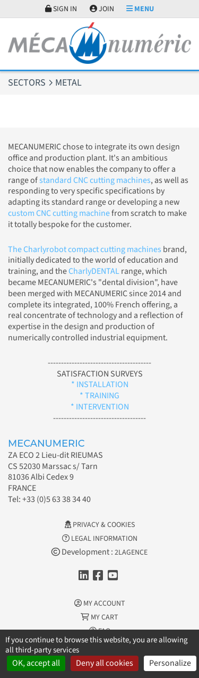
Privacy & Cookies (100, 525)
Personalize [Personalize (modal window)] (170, 663)
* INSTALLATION (99, 384)
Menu (140, 9)
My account (99, 603)
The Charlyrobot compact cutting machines (84, 249)
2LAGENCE (131, 552)
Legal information (99, 538)
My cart (99, 617)
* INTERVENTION (100, 407)
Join (102, 9)
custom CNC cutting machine (59, 213)
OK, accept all (36, 663)
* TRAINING (99, 395)
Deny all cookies (104, 663)
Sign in (61, 9)
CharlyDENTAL (94, 271)
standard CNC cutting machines (94, 180)
